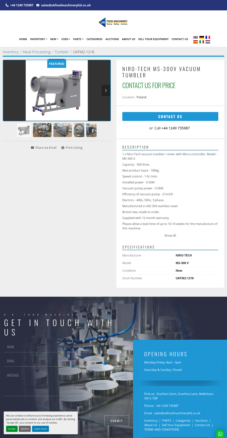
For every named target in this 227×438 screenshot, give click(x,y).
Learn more (40, 428)
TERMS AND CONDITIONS (161, 429)
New (53, 39)
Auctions (112, 39)
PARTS (77, 39)
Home (23, 39)
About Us (128, 39)
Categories (94, 39)
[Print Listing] (72, 147)
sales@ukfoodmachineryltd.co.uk (65, 5)
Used (64, 39)
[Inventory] (11, 51)
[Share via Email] (44, 147)
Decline (25, 428)
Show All (170, 235)
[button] (38, 39)
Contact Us (180, 39)
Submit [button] (116, 421)
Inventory (37, 39)
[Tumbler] (62, 51)
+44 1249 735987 (21, 5)
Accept (12, 428)
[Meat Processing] (36, 51)
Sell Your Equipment (153, 39)
